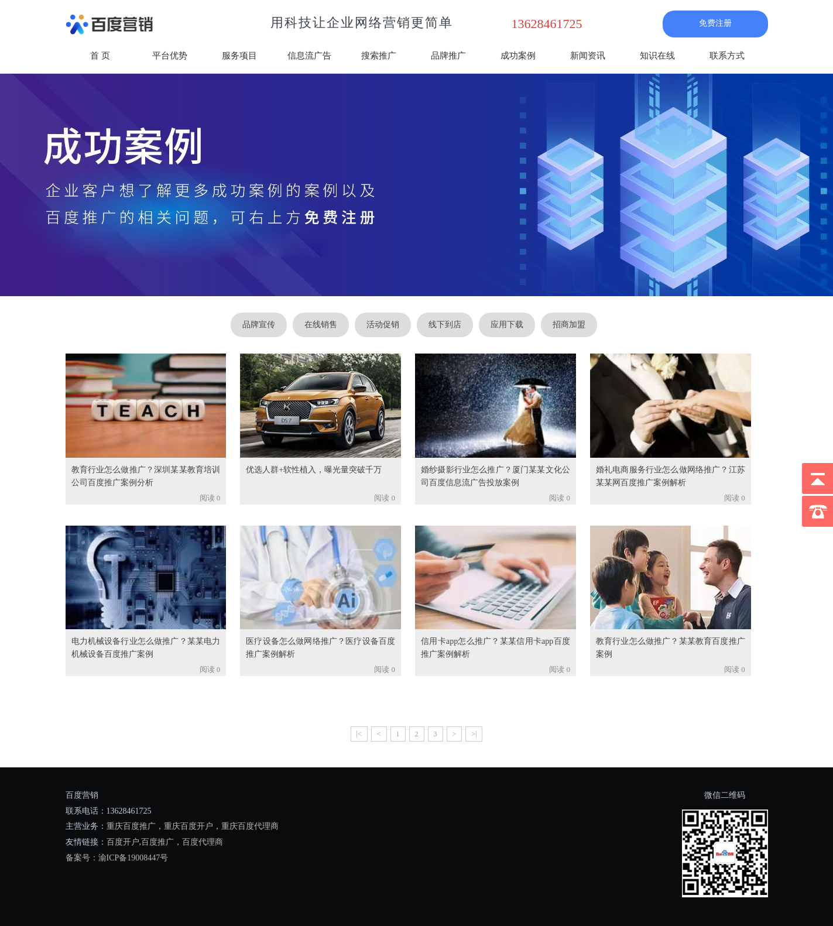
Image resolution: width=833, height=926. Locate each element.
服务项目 (239, 55)
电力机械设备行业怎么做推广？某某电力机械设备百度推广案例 (146, 648)
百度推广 (157, 842)
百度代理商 (202, 842)
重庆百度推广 (131, 826)
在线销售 (320, 324)
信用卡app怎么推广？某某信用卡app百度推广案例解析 (495, 648)
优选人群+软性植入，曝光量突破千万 (314, 469)
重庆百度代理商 (250, 826)
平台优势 (169, 55)
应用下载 (507, 324)
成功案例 (518, 55)
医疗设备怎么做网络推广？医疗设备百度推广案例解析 (320, 648)
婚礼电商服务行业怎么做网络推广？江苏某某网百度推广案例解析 (670, 476)
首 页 (100, 55)
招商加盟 (569, 324)
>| (474, 734)
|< (359, 734)
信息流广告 (309, 55)
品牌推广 (448, 55)
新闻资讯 (587, 55)
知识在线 (657, 55)
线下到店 (445, 324)
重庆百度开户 (188, 826)
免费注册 (715, 23)
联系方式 (727, 55)
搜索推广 (378, 55)
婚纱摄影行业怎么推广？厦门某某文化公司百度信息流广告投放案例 (495, 476)
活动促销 (382, 324)
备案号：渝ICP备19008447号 (117, 857)
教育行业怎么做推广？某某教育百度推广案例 (670, 648)
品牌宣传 (258, 324)
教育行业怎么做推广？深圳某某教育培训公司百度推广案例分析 (146, 476)
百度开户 (123, 842)
